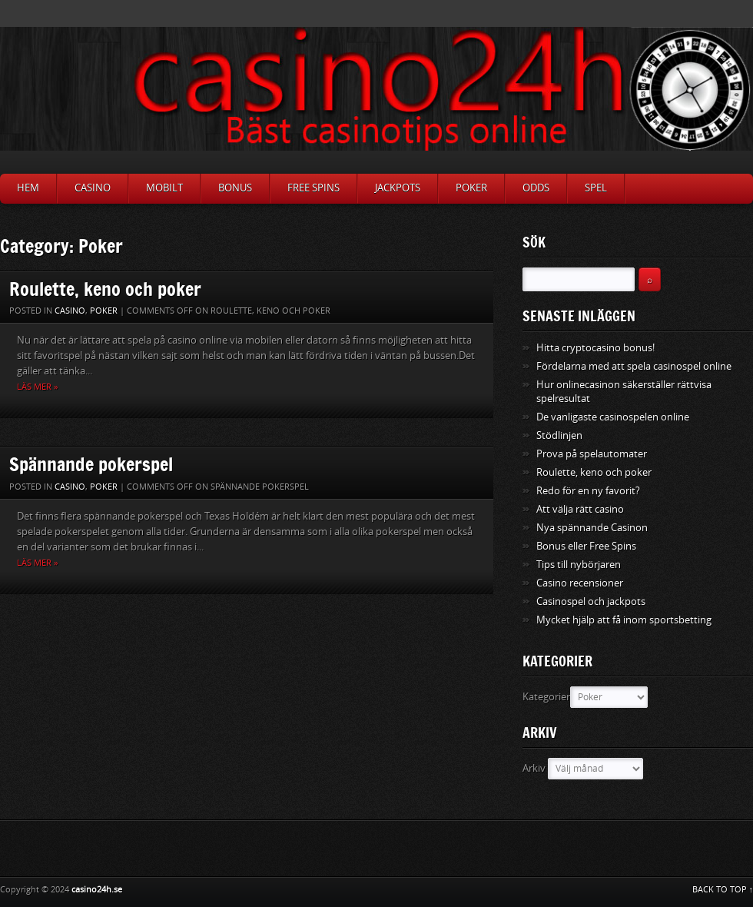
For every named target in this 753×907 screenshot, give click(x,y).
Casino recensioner (579, 583)
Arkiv (534, 768)
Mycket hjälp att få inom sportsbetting (624, 620)
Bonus (235, 188)
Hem (28, 188)
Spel (596, 188)
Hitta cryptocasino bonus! (595, 348)
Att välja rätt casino (580, 509)
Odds (535, 188)
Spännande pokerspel (91, 464)
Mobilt (164, 188)
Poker (471, 188)
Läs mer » (37, 387)
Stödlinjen (559, 435)
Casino (93, 188)
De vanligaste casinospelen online (612, 417)
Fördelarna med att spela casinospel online (633, 366)
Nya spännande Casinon (592, 527)
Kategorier (546, 697)
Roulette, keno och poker (105, 288)
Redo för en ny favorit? (588, 491)
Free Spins (313, 188)
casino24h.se (96, 890)
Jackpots (397, 188)
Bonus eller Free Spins (586, 546)
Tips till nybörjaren (578, 564)
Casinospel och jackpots (590, 601)
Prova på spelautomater (591, 454)
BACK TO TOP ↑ (723, 890)
